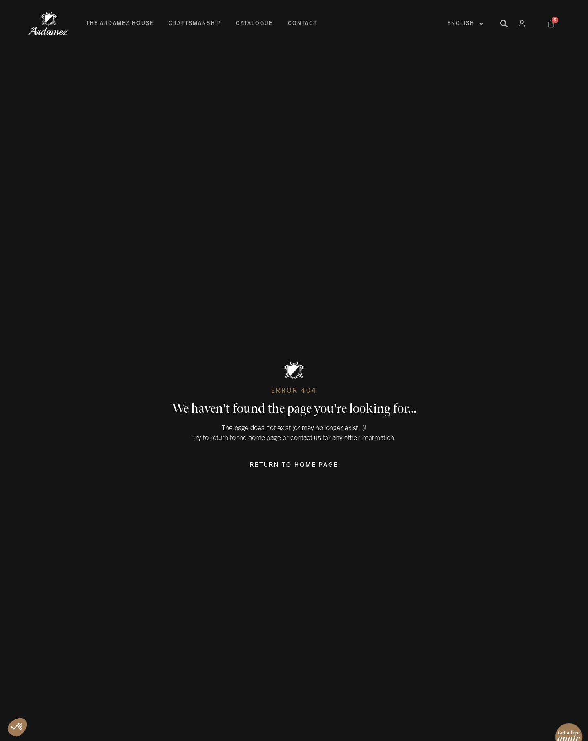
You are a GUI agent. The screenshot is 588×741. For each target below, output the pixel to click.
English (466, 24)
